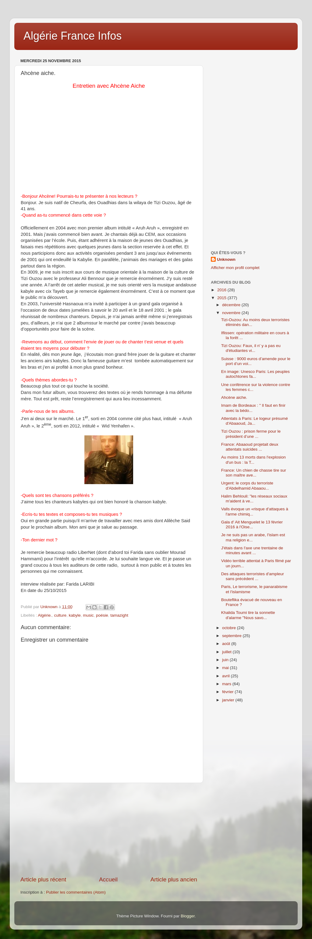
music (88, 615)
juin (226, 659)
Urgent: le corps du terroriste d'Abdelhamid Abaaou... (247, 485)
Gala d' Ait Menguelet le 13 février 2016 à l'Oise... (252, 524)
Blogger (188, 916)
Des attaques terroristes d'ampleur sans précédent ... (252, 576)
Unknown (226, 259)
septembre (232, 635)
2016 (222, 290)
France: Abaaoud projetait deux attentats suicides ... (249, 447)
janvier (229, 700)
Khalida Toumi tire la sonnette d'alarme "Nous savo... (248, 615)
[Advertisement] (108, 829)
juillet (227, 652)
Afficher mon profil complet (235, 267)
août (226, 643)
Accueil (108, 879)
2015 (222, 298)
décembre (232, 305)
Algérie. (45, 615)
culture (60, 615)
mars (227, 684)
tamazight (119, 615)
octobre (229, 627)
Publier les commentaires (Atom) (76, 892)
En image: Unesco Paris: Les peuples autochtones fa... (255, 374)
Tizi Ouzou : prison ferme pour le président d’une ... (251, 433)
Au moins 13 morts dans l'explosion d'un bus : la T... (253, 459)
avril (226, 676)
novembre (232, 312)
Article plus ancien (174, 879)
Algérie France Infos (72, 36)
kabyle (75, 615)
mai (226, 667)
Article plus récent (43, 879)
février (228, 691)
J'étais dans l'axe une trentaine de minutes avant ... (252, 550)
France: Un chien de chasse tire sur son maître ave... (253, 472)
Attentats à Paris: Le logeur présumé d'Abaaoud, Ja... (254, 421)
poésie (102, 615)
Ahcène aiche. (234, 397)
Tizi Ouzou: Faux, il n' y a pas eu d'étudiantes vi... (251, 348)
